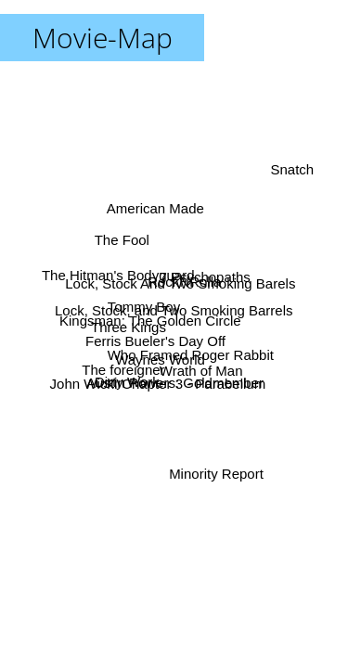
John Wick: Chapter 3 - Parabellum (158, 384)
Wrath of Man (202, 370)
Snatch (293, 170)
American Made (155, 208)
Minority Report (216, 473)
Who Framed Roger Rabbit (191, 353)
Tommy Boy (144, 305)
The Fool (121, 242)
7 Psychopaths (204, 277)
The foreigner (123, 370)
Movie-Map (102, 38)
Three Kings (128, 326)
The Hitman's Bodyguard (118, 275)
